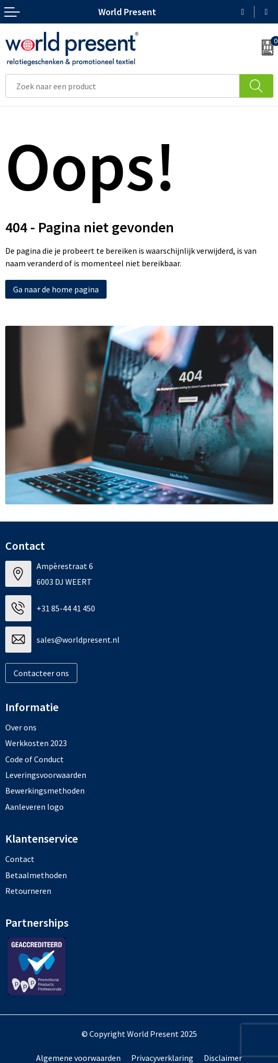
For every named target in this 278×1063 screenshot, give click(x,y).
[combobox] (122, 86)
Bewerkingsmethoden (45, 790)
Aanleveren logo (34, 806)
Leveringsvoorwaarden (45, 775)
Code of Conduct (34, 759)
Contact (19, 859)
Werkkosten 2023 (36, 743)
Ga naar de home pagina (56, 289)
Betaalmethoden (36, 875)
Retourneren (28, 890)
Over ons (21, 727)
